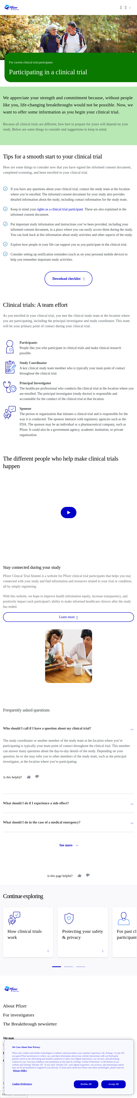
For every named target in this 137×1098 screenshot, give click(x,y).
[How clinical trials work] (28, 932)
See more (68, 845)
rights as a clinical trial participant (60, 209)
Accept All (113, 1084)
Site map (8, 1038)
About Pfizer (15, 1005)
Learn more (68, 617)
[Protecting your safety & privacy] (83, 932)
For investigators (18, 1014)
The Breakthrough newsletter (30, 1023)
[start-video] (68, 512)
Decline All (86, 1084)
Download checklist (68, 278)
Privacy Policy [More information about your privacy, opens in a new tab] (20, 1070)
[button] (56, 966)
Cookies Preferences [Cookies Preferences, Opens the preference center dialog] (22, 1084)
